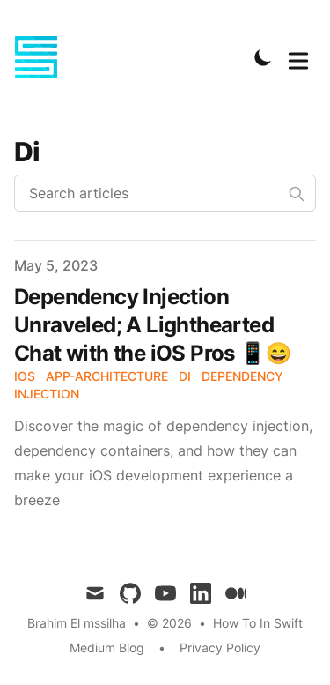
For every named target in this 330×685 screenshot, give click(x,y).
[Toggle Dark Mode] (263, 57)
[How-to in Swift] (41, 57)
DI (185, 376)
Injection (46, 393)
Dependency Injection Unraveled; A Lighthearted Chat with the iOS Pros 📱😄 (152, 325)
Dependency (242, 376)
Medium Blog (107, 647)
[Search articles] (165, 193)
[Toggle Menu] (298, 57)
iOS (24, 376)
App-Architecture (107, 376)
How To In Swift (258, 622)
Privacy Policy (220, 647)
